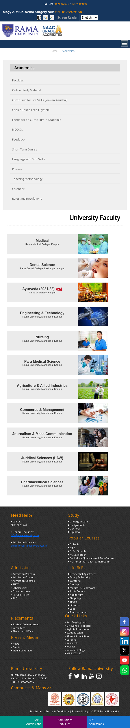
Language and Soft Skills (28, 159)
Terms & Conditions (57, 711)
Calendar (18, 189)
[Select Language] (89, 17)
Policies (17, 169)
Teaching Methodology (27, 179)
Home (54, 51)
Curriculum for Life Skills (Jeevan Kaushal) (39, 100)
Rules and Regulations (27, 198)
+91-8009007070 (25, 681)
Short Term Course (24, 149)
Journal (70, 646)
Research (71, 643)
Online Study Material (26, 90)
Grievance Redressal (78, 625)
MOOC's (17, 129)
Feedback (18, 139)
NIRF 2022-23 (73, 653)
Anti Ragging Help (76, 622)
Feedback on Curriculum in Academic (36, 120)
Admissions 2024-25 (65, 722)
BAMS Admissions (33, 722)
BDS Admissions (96, 722)
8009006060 (79, 4)
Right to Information (77, 629)
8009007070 (61, 4)
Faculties (18, 80)
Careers (70, 639)
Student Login (74, 632)
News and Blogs (75, 650)
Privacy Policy (80, 711)
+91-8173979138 (71, 12)
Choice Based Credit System (31, 110)
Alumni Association (77, 636)
